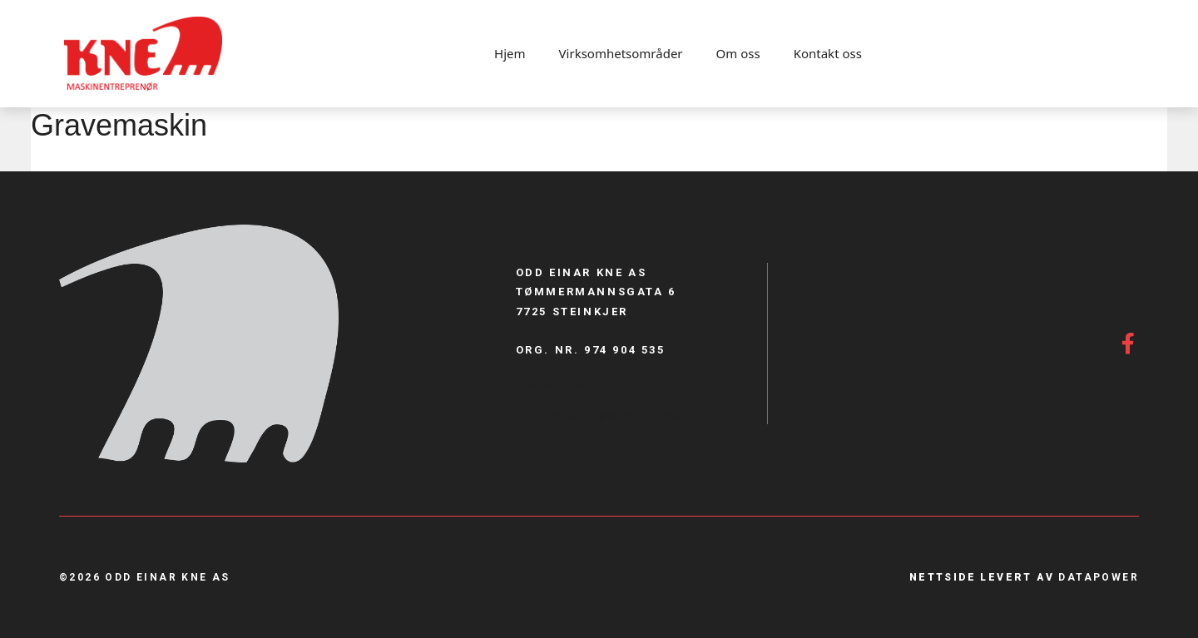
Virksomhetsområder (621, 53)
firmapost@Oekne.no (599, 415)
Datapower (1098, 577)
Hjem (509, 53)
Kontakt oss (828, 53)
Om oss (738, 53)
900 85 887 (554, 383)
